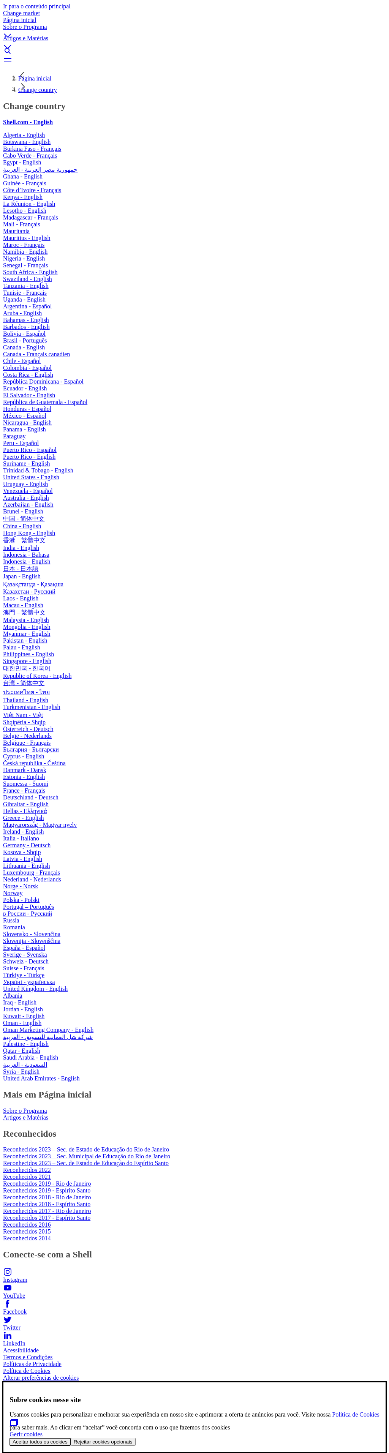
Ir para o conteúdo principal (37, 6)
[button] (194, 29)
